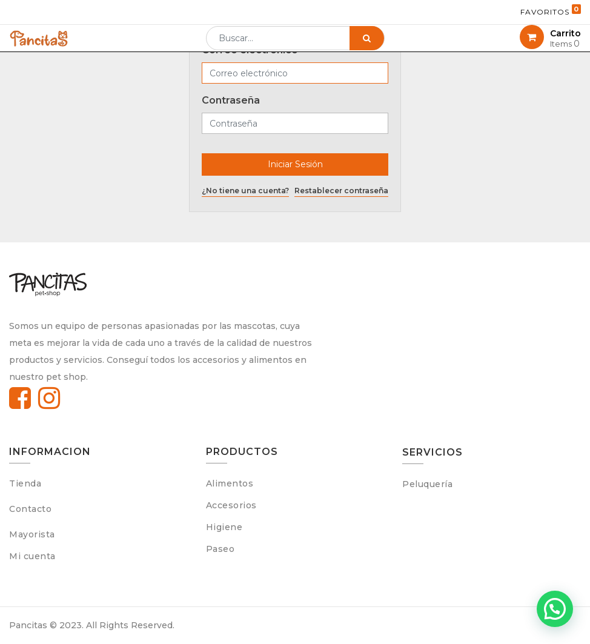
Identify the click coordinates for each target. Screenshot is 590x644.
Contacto (30, 508)
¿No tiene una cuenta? (245, 190)
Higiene (224, 527)
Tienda (25, 483)
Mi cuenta (32, 556)
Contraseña (231, 100)
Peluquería (427, 484)
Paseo (220, 548)
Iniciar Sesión (295, 164)
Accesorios (231, 505)
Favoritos (550, 10)
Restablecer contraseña (341, 190)
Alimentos (230, 483)
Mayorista (32, 534)
